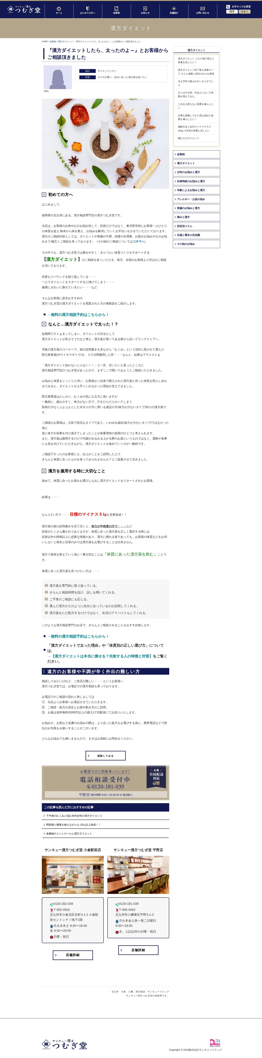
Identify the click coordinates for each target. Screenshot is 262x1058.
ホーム (59, 10)
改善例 (116, 10)
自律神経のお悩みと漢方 (191, 181)
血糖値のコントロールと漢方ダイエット (69, 833)
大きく (245, 11)
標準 (232, 11)
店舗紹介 (174, 10)
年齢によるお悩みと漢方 (191, 190)
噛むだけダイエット (188, 138)
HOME (45, 41)
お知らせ (145, 10)
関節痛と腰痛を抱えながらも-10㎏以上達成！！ (73, 825)
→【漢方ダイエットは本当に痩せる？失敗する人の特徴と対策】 (100, 656)
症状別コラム (184, 226)
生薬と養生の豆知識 (188, 235)
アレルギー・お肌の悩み (191, 199)
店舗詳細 (73, 955)
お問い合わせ (202, 10)
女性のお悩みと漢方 (188, 172)
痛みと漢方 (183, 217)
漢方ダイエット (65, 41)
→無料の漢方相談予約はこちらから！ (78, 315)
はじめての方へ (87, 10)
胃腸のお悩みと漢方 (188, 208)
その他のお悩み (186, 243)
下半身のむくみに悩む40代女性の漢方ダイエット (74, 816)
